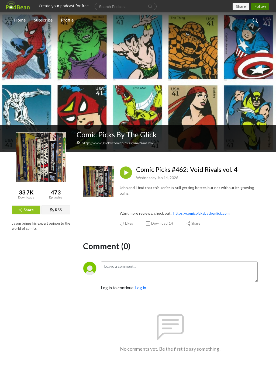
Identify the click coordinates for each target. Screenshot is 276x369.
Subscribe (43, 19)
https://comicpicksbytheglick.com (201, 213)
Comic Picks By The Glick (117, 134)
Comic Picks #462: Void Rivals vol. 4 (186, 169)
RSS (56, 209)
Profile (67, 19)
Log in (140, 287)
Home (20, 19)
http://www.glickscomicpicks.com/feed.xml (115, 143)
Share (26, 209)
